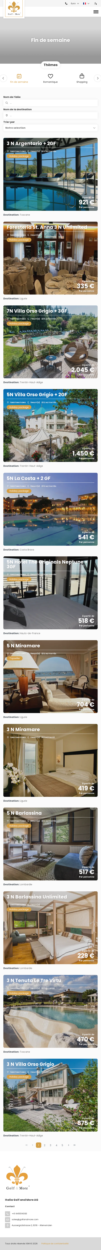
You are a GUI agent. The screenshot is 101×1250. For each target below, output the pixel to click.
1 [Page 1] (38, 1145)
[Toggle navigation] (95, 11)
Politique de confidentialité (54, 1243)
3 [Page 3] (50, 1145)
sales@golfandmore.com (25, 1219)
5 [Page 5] (62, 1145)
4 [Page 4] (56, 1145)
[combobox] (50, 115)
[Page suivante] (68, 1145)
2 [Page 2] (44, 1145)
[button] (3, 78)
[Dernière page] (74, 1145)
